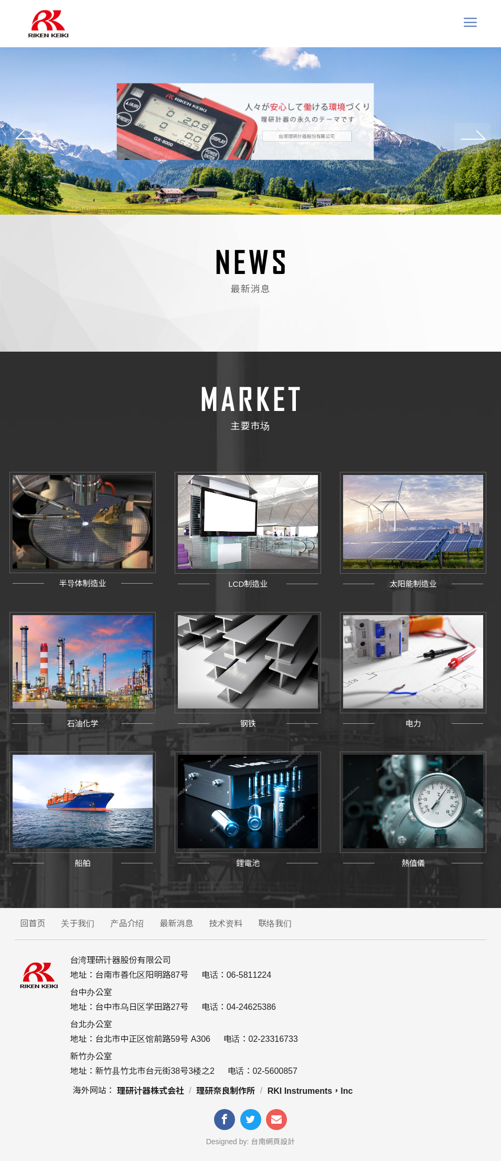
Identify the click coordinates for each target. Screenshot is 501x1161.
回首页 (32, 923)
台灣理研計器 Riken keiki (48, 23)
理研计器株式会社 (150, 1090)
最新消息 (176, 923)
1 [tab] (251, 204)
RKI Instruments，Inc (310, 1090)
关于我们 (77, 923)
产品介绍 (127, 923)
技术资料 (225, 923)
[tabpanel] (250, 131)
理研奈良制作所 (225, 1090)
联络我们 (275, 923)
